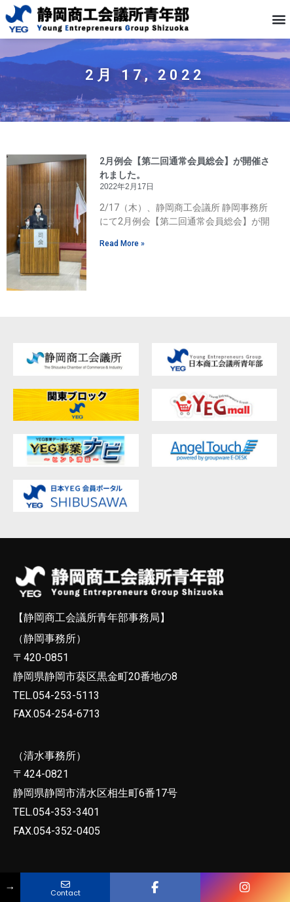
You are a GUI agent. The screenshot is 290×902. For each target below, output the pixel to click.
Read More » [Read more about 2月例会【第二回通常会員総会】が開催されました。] (122, 252)
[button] (279, 18)
